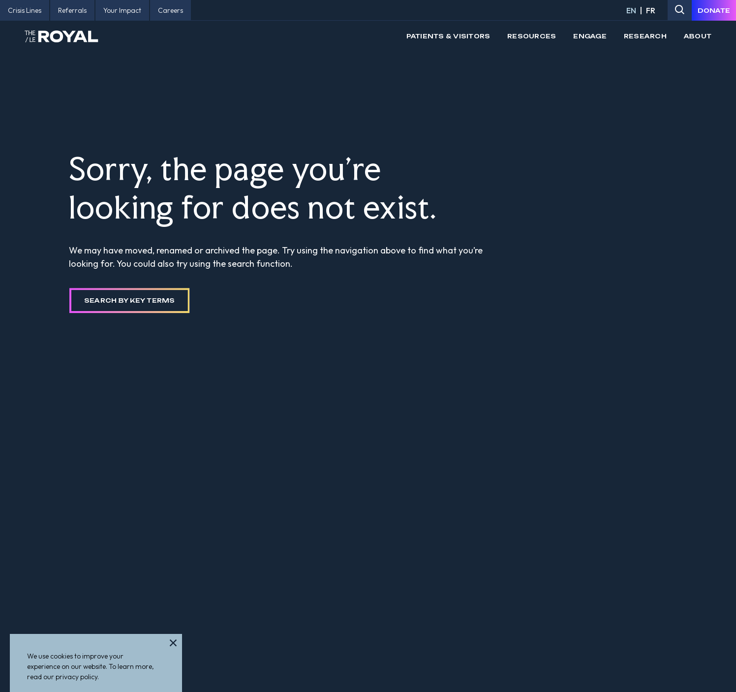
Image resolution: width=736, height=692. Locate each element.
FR (650, 10)
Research (645, 36)
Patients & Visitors (448, 36)
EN (631, 10)
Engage (589, 36)
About (697, 36)
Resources (531, 36)
